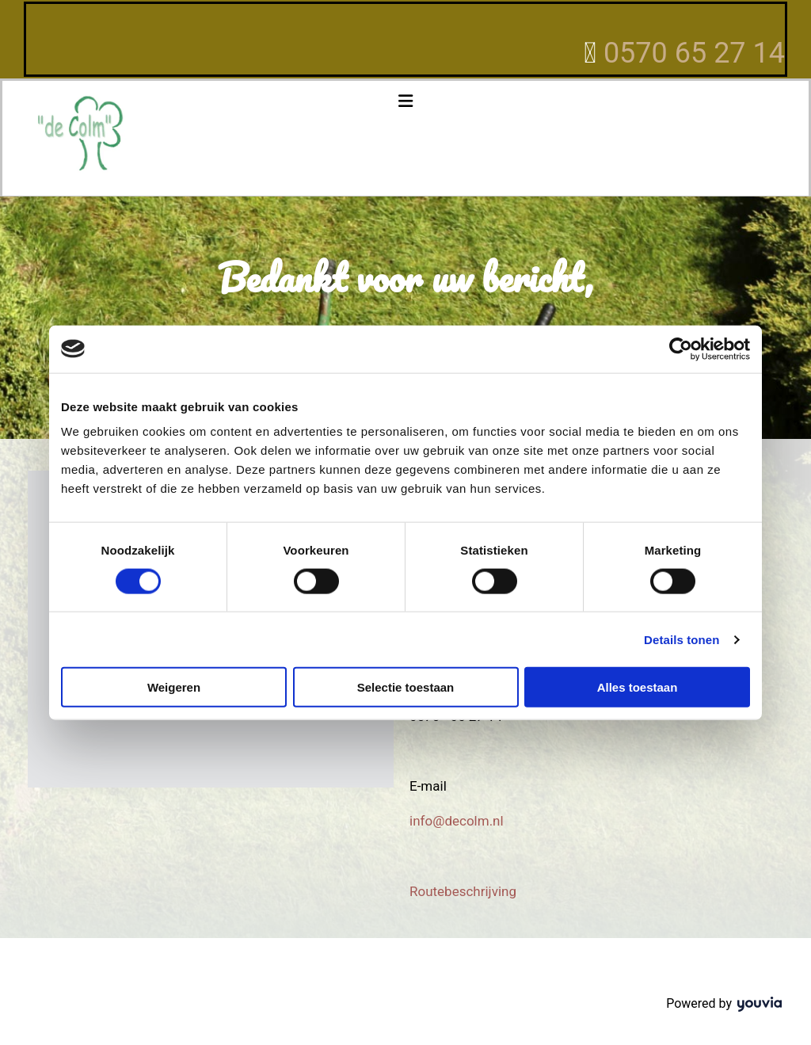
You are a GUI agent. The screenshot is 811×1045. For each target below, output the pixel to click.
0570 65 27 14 (694, 53)
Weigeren (173, 687)
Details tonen (681, 639)
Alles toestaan (637, 687)
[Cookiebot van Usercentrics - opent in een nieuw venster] (680, 348)
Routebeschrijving (462, 891)
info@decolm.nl (456, 821)
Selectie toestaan (406, 687)
